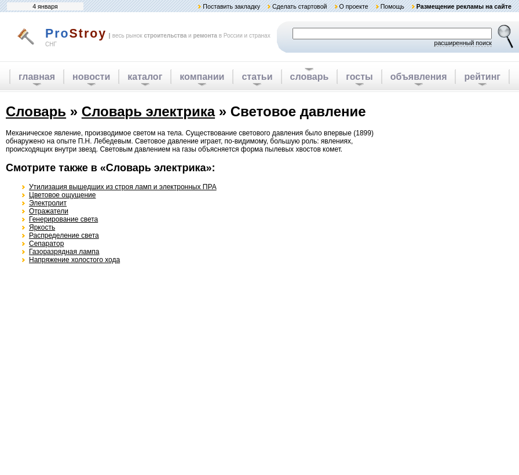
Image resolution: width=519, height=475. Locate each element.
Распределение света (64, 235)
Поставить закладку (231, 6)
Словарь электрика (148, 111)
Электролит (48, 203)
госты (359, 77)
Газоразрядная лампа (64, 252)
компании (202, 77)
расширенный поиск (463, 42)
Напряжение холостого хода (74, 260)
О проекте (353, 6)
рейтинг (482, 77)
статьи (257, 77)
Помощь (392, 6)
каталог (144, 77)
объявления (418, 77)
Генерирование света (63, 219)
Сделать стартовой (299, 6)
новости (91, 77)
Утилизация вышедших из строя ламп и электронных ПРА (123, 187)
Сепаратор (46, 244)
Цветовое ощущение (62, 195)
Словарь (36, 111)
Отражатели (48, 211)
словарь (309, 77)
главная (37, 77)
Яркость (42, 227)
